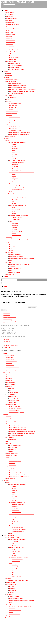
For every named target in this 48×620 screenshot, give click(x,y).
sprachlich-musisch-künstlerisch (17, 142)
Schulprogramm (10, 14)
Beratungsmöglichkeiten (12, 79)
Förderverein (9, 44)
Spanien (11, 250)
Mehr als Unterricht (8, 193)
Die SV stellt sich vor (14, 63)
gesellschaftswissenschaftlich (17, 160)
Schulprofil (6, 10)
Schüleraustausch (11, 243)
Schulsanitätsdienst (17, 217)
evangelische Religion (17, 185)
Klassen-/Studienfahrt (12, 111)
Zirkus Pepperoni (16, 235)
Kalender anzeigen (32, 307)
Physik (14, 182)
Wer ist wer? (6, 30)
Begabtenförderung (11, 18)
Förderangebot (10, 16)
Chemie (14, 176)
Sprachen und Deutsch (15, 254)
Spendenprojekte (13, 50)
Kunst (13, 150)
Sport (10, 191)
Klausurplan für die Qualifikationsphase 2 (20, 132)
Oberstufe (9, 124)
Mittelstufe (9, 115)
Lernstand (12, 121)
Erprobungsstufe (10, 95)
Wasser (11, 270)
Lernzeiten (9, 20)
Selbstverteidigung (17, 231)
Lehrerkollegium (10, 34)
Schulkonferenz (10, 42)
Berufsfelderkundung (15, 83)
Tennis (14, 233)
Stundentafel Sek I (11, 136)
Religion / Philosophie (15, 183)
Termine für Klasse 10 (15, 130)
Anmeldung (9, 26)
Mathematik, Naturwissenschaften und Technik (21, 258)
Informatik (15, 178)
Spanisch (14, 158)
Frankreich (12, 246)
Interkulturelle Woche (15, 268)
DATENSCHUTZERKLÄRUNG (10, 345)
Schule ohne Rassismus (12, 24)
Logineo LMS (6, 276)
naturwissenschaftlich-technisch (17, 205)
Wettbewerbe (10, 252)
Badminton (15, 223)
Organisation (6, 77)
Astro (13, 207)
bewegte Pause (13, 105)
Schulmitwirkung (13, 55)
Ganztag (8, 101)
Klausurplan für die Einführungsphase (19, 134)
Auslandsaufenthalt (14, 117)
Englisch (14, 146)
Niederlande (12, 248)
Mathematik (15, 180)
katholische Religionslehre (19, 187)
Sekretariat (9, 36)
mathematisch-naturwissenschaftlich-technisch (21, 172)
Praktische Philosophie (18, 189)
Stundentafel (12, 97)
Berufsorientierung (11, 81)
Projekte (8, 262)
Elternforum (12, 59)
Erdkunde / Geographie (18, 162)
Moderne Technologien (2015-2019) (18, 239)
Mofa (13, 211)
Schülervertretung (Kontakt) (16, 69)
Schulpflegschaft (10, 51)
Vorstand (11, 46)
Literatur (14, 154)
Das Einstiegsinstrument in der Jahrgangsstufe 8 (22, 91)
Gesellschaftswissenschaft (16, 256)
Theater (14, 203)
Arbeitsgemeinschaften (15, 103)
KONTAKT (6, 339)
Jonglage (14, 229)
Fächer (8, 140)
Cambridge (15, 199)
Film (13, 201)
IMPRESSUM (6, 341)
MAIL (4, 343)
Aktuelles (5, 71)
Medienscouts (10, 22)
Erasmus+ (9, 237)
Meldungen (9, 75)
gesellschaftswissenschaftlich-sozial (18, 215)
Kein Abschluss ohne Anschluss (17, 85)
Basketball (15, 225)
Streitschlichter (16, 219)
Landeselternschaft (14, 57)
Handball (14, 227)
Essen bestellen (7, 319)
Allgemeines (12, 53)
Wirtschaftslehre (16, 170)
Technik (14, 213)
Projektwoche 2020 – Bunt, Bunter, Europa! (20, 264)
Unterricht (6, 138)
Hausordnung (13, 128)
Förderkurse (12, 107)
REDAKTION (6, 347)
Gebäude (8, 99)
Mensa (11, 109)
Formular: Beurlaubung (9, 321)
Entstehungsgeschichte (12, 28)
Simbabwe (12, 266)
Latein (13, 152)
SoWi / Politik (15, 168)
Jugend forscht (16, 209)
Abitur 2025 (6, 313)
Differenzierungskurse (15, 119)
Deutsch (14, 144)
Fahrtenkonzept (10, 241)
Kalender (8, 73)
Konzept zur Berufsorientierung (17, 87)
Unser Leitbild (10, 12)
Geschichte (15, 164)
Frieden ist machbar (14, 272)
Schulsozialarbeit (10, 40)
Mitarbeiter (9, 38)
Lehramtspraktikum (11, 113)
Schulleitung (9, 32)
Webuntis (6, 323)
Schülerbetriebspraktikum (16, 93)
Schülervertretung (11, 61)
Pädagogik (15, 166)
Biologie (14, 174)
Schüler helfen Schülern (15, 65)
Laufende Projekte (14, 67)
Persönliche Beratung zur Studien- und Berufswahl (22, 89)
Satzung (11, 48)
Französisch (15, 148)
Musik (13, 156)
